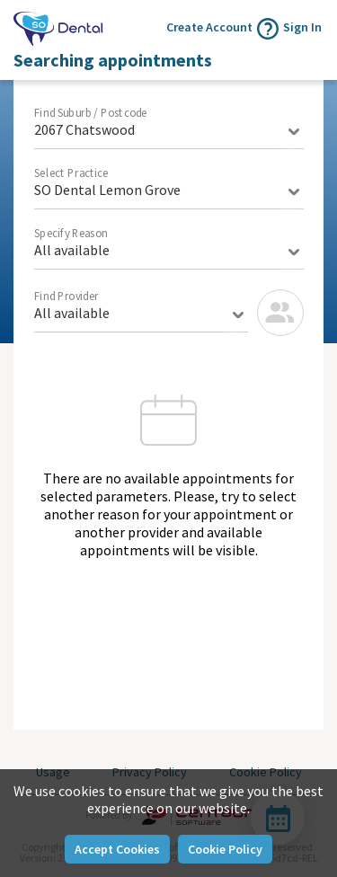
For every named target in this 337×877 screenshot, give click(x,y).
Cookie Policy (225, 849)
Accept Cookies (117, 849)
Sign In (302, 27)
